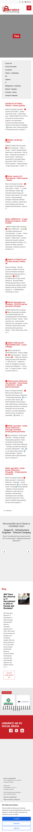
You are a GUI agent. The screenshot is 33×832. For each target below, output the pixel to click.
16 (5, 707)
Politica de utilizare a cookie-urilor (11, 799)
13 (27, 706)
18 (9, 707)
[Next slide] (28, 551)
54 (25, 709)
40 (25, 708)
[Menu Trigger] (29, 8)
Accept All (16, 818)
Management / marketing (13, 86)
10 (21, 706)
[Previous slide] (4, 551)
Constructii (8, 70)
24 (21, 707)
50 (17, 709)
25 (23, 707)
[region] (16, 817)
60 (19, 710)
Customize (16, 823)
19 (11, 707)
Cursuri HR (8, 63)
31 (7, 708)
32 (9, 708)
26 (25, 707)
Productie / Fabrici (11, 92)
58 (15, 710)
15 (3, 707)
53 (23, 709)
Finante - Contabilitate (12, 73)
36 (17, 708)
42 (29, 708)
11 (23, 706)
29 (3, 708)
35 (15, 708)
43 (3, 709)
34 (13, 708)
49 (6, 510)
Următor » (9, 510)
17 (7, 707)
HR (6, 76)
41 (27, 708)
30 (5, 708)
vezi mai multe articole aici (9, 675)
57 (13, 710)
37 (19, 708)
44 (5, 709)
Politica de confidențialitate (10, 797)
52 (21, 709)
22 (17, 707)
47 (11, 709)
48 (13, 709)
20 (13, 707)
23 (19, 707)
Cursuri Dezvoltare (11, 66)
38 (21, 708)
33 (11, 708)
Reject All (16, 828)
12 (25, 706)
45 (7, 709)
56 (29, 709)
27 (27, 707)
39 (23, 708)
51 (19, 709)
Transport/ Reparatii (11, 95)
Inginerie (8, 79)
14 (29, 706)
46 (9, 709)
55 (27, 709)
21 (15, 707)
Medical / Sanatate (11, 89)
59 (17, 710)
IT (5, 82)
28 (29, 707)
